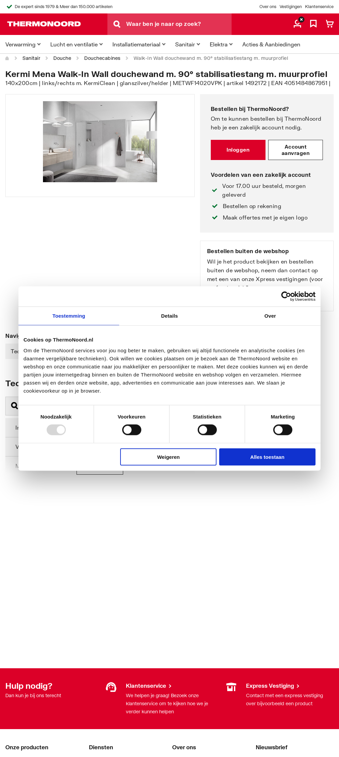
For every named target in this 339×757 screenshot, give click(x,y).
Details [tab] (169, 316)
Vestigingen (291, 6)
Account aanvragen (296, 150)
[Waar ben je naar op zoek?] (179, 24)
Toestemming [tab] (68, 316)
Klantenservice (319, 6)
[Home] (7, 58)
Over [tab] (270, 316)
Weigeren (168, 457)
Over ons (267, 6)
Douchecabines (102, 58)
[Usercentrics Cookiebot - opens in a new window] (286, 296)
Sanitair (31, 58)
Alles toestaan (267, 457)
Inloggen (238, 150)
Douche (62, 58)
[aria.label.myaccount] (297, 24)
